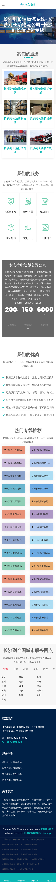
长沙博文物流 (47, 829)
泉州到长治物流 (8, 869)
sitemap (46, 833)
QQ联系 (49, 878)
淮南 (39, 686)
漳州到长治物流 (38, 859)
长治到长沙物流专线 (29, 849)
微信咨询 (35, 878)
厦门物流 (20, 864)
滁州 (21, 681)
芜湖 (39, 695)
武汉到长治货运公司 (10, 854)
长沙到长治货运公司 (10, 844)
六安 (21, 690)
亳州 (39, 677)
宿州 (3, 695)
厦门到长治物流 (33, 864)
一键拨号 (21, 878)
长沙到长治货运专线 (29, 844)
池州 (3, 681)
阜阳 (39, 681)
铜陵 (21, 695)
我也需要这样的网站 (32, 833)
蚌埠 (21, 677)
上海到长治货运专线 (29, 854)
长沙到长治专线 (38, 839)
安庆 (3, 677)
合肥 (3, 686)
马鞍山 (40, 690)
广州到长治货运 (8, 864)
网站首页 (7, 878)
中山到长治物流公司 (25, 869)
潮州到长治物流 (8, 859)
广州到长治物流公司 (10, 849)
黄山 (3, 690)
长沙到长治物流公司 (21, 839)
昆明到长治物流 (23, 859)
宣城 (3, 699)
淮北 (21, 686)
